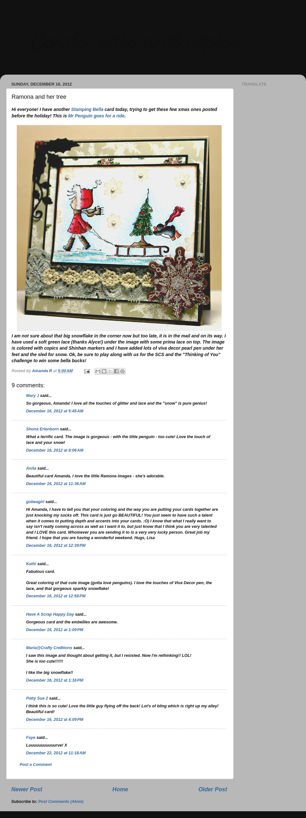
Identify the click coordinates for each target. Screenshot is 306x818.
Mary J (32, 395)
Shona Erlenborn (42, 429)
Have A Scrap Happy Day (50, 614)
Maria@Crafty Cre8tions (49, 648)
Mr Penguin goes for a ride (96, 115)
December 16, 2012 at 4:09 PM (54, 719)
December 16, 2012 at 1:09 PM (54, 630)
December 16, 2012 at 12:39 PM (55, 545)
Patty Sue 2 (37, 698)
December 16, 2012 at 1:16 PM (54, 680)
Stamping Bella (87, 109)
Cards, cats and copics (134, 38)
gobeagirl (35, 502)
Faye (30, 737)
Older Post (212, 789)
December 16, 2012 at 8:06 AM (54, 450)
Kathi (31, 564)
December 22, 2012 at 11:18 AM (56, 753)
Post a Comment (36, 764)
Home (120, 789)
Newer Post (26, 789)
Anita (31, 468)
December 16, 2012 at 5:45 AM (54, 411)
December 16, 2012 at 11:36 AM (56, 484)
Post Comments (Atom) (60, 801)
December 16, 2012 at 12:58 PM (55, 596)
